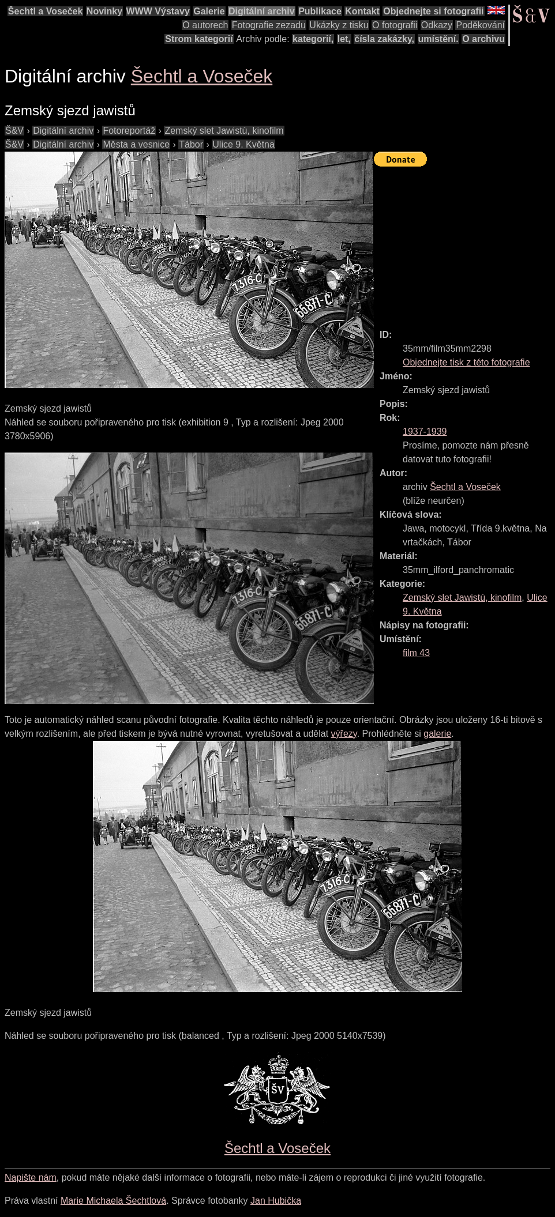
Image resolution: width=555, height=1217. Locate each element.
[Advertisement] (464, 243)
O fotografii (394, 25)
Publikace (320, 11)
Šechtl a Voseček (45, 11)
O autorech (205, 25)
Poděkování (480, 25)
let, (344, 39)
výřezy (344, 734)
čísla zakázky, (384, 39)
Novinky (104, 11)
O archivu (483, 39)
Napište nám (31, 1177)
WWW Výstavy (158, 11)
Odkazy (436, 25)
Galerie (208, 11)
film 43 (416, 653)
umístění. (438, 39)
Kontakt (362, 11)
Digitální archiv (261, 11)
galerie (437, 734)
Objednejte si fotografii (433, 11)
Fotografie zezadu (269, 25)
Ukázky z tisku (338, 25)
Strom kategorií (198, 39)
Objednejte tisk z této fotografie (466, 362)
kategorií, (312, 39)
